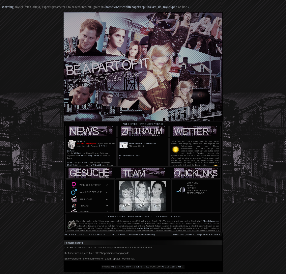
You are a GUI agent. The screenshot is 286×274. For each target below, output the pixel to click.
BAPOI (103, 146)
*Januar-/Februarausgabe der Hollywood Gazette (143, 216)
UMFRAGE (95, 165)
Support (201, 188)
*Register (130, 124)
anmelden (192, 234)
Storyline (201, 183)
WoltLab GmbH (173, 267)
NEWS (77, 153)
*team (158, 124)
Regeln (201, 185)
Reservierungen (201, 193)
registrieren (211, 234)
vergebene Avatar (201, 191)
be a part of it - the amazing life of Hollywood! (101, 234)
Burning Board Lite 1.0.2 (131, 267)
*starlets (146, 124)
